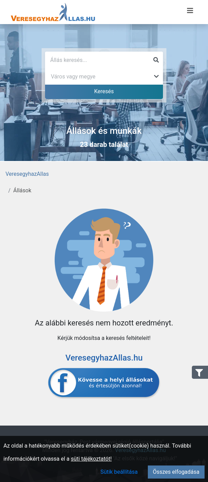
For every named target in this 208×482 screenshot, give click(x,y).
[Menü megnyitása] (190, 10)
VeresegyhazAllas (27, 174)
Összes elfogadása (176, 472)
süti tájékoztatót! (91, 459)
